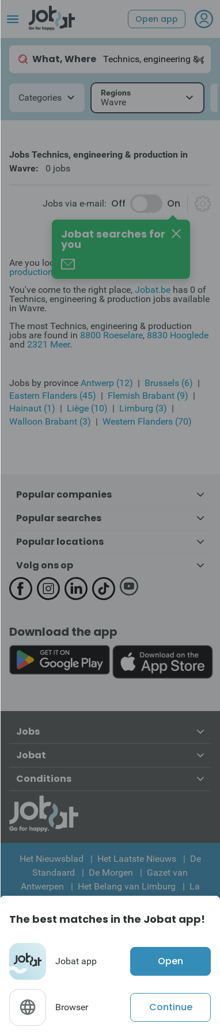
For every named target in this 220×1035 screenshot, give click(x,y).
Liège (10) (87, 408)
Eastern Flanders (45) (52, 395)
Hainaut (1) (32, 408)
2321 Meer (48, 344)
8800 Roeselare (111, 335)
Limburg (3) (143, 408)
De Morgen (111, 872)
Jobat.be (152, 289)
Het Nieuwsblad (52, 858)
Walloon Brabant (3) (50, 421)
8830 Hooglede (177, 335)
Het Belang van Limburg (127, 886)
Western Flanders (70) (147, 421)
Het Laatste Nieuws (136, 858)
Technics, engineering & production (96, 267)
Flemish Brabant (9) (148, 395)
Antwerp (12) (107, 382)
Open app (156, 19)
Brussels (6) (169, 382)
